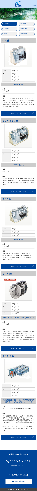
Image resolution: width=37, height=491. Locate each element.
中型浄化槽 (23, 24)
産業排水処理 (24, 29)
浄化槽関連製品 (25, 34)
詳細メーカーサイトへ (18, 113)
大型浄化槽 (6, 29)
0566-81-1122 (20, 461)
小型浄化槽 (6, 24)
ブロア (5, 34)
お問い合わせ (19, 481)
